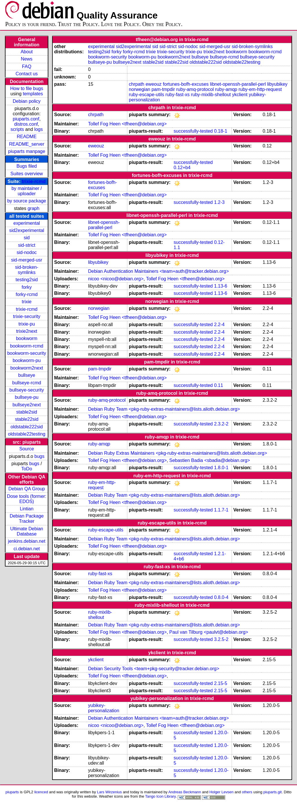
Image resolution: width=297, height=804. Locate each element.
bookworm (26, 338)
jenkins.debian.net (26, 541)
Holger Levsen (221, 792)
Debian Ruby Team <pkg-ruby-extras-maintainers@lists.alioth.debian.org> (164, 409)
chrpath (136, 84)
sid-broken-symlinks (26, 270)
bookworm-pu (27, 360)
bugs (39, 456)
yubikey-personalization (103, 708)
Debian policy (27, 101)
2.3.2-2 (221, 423)
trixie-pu (27, 323)
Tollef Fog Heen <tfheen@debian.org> (127, 123)
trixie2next (26, 331)
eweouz (154, 84)
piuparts (12, 792)
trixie (27, 301)
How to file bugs (26, 88)
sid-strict (26, 245)
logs (38, 129)
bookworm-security (26, 353)
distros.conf (26, 124)
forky (27, 287)
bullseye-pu (26, 397)
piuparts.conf (26, 118)
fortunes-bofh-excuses (186, 84)
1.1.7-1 (221, 509)
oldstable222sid (27, 426)
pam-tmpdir (163, 89)
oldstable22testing (26, 434)
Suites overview (26, 173)
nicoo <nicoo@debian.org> (116, 278)
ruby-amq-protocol (195, 89)
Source (26, 448)
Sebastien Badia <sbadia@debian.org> (209, 460)
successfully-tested (193, 131)
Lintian (27, 508)
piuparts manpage (26, 151)
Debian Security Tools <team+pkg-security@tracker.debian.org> (153, 668)
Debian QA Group (26, 488)
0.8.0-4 (221, 597)
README (26, 136)
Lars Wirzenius (109, 792)
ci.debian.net (27, 548)
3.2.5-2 (221, 639)
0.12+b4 (182, 167)
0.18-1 (220, 131)
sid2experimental (26, 230)
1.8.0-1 (221, 467)
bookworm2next (26, 368)
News (26, 58)
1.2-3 (219, 202)
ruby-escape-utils (146, 94)
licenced (41, 792)
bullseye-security (27, 390)
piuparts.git (272, 792)
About (27, 51)
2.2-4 (219, 324)
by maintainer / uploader (27, 191)
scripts (17, 129)
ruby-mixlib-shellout (211, 94)
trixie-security (26, 316)
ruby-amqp (226, 89)
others (247, 792)
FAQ (26, 66)
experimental (26, 223)
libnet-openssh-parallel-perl (238, 84)
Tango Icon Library (160, 796)
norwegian (139, 89)
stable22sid (26, 419)
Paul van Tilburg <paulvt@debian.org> (208, 632)
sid (27, 237)
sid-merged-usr (26, 259)
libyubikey (277, 84)
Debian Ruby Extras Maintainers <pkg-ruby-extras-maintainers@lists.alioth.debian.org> (177, 453)
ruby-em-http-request (260, 89)
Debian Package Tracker (26, 519)
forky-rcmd (27, 294)
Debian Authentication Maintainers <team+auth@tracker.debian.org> (158, 271)
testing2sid (27, 279)
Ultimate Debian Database (26, 531)
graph (33, 208)
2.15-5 (220, 683)
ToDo (26, 468)
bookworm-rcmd (26, 345)
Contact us (27, 73)
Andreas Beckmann (184, 792)
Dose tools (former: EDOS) (26, 499)
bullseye (26, 375)
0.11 (218, 385)
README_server (26, 144)
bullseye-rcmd (26, 382)
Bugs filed (26, 166)
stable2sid (26, 412)
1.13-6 (220, 286)
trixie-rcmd (34, 181)
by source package (26, 200)
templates (33, 93)
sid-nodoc (26, 252)
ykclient (240, 94)
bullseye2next (26, 404)
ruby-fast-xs (177, 94)
